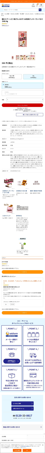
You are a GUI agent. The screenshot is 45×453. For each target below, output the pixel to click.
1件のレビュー (5, 25)
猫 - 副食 (22, 13)
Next (34, 39)
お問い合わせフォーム (18, 408)
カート (37, 5)
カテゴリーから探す (15, 13)
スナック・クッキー (29, 13)
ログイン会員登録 (33, 5)
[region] (22, 448)
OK (27, 450)
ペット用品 (7, 13)
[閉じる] (42, 445)
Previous (10, 39)
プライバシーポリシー (25, 446)
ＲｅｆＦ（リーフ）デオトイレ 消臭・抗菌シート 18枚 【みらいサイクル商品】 (22, 252)
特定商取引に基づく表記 (7, 440)
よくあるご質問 (17, 403)
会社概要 (4, 436)
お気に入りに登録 (31, 53)
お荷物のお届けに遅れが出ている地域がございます (22, 1)
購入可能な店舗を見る (30, 114)
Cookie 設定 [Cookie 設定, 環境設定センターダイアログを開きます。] (17, 450)
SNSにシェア (34, 53)
